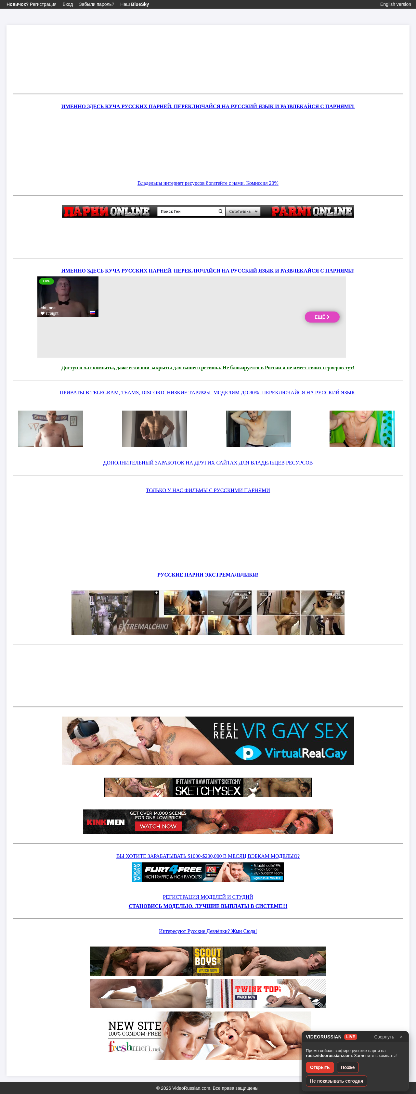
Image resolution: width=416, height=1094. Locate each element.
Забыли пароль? (96, 4)
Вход (68, 4)
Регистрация (31, 4)
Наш (134, 4)
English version (395, 4)
